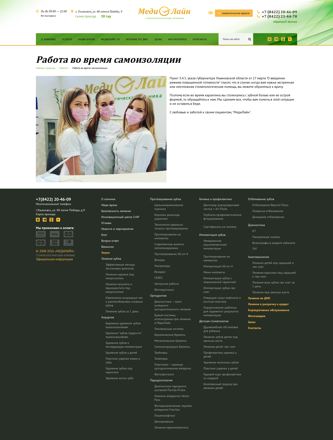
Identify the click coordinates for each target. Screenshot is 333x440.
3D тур (106, 16)
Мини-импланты (214, 272)
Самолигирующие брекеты (172, 347)
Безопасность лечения (116, 211)
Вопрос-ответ (110, 241)
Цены (158, 39)
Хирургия (107, 317)
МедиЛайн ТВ (110, 39)
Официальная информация (54, 259)
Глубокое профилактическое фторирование (222, 217)
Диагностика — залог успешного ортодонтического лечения (172, 305)
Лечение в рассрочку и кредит (268, 304)
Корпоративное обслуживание (268, 310)
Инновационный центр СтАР (120, 217)
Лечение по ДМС (137, 39)
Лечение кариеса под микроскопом (120, 276)
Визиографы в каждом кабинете (273, 243)
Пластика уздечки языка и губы (123, 360)
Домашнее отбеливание (268, 217)
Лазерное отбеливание (267, 211)
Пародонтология (161, 380)
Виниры (159, 260)
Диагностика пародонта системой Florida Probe (170, 388)
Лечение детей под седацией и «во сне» (273, 265)
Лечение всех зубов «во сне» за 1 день (273, 284)
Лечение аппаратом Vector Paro (171, 398)
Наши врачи (86, 39)
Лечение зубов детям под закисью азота (220, 339)
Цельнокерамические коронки (168, 207)
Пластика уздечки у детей (220, 368)
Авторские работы (166, 284)
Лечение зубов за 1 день (122, 311)
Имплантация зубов (212, 235)
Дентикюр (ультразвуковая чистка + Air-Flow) (221, 207)
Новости (63, 68)
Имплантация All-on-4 (218, 266)
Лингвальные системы (168, 329)
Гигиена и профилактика (215, 199)
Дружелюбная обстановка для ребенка (220, 329)
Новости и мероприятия (117, 229)
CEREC (158, 278)
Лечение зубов (111, 259)
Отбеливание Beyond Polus (270, 205)
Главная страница (45, 68)
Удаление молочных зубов (221, 362)
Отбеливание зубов (261, 199)
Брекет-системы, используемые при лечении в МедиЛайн (172, 319)
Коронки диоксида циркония (167, 217)
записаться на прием (234, 13)
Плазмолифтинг (164, 415)
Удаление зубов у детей (121, 353)
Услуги (67, 39)
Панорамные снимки (266, 237)
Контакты (200, 39)
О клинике (48, 39)
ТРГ (254, 249)
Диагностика (256, 225)
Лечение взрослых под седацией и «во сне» (274, 274)
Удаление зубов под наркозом (119, 370)
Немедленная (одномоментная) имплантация (215, 244)
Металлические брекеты (170, 341)
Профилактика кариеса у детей (220, 354)
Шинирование (163, 421)
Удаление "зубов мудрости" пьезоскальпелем (124, 335)
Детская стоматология (214, 321)
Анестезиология (258, 257)
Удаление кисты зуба (119, 378)
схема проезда (85, 16)
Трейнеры (160, 353)
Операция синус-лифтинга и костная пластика (222, 299)
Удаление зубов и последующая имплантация (124, 345)
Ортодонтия (158, 296)
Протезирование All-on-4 (171, 254)
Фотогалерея (177, 39)
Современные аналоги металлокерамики (169, 246)
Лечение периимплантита (171, 427)
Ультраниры (162, 266)
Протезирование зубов (165, 199)
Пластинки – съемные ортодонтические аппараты (172, 366)
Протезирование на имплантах (167, 236)
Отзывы (106, 223)
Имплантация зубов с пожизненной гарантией (219, 280)
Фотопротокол (164, 290)
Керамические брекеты (169, 335)
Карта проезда (45, 214)
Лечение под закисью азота (270, 292)
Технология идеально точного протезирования (171, 226)
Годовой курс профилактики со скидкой (222, 376)
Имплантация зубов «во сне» (219, 290)
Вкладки (159, 272)
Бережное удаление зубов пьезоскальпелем (123, 325)
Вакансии (107, 247)
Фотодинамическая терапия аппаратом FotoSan (173, 408)
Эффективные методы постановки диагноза (120, 266)
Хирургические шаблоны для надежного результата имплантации (220, 311)
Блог (104, 235)
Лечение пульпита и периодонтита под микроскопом (119, 288)
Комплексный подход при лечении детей (220, 386)
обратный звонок (285, 22)
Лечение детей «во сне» (219, 347)
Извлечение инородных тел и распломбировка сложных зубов (124, 301)
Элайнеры (161, 358)
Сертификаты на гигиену (219, 227)
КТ (254, 231)
